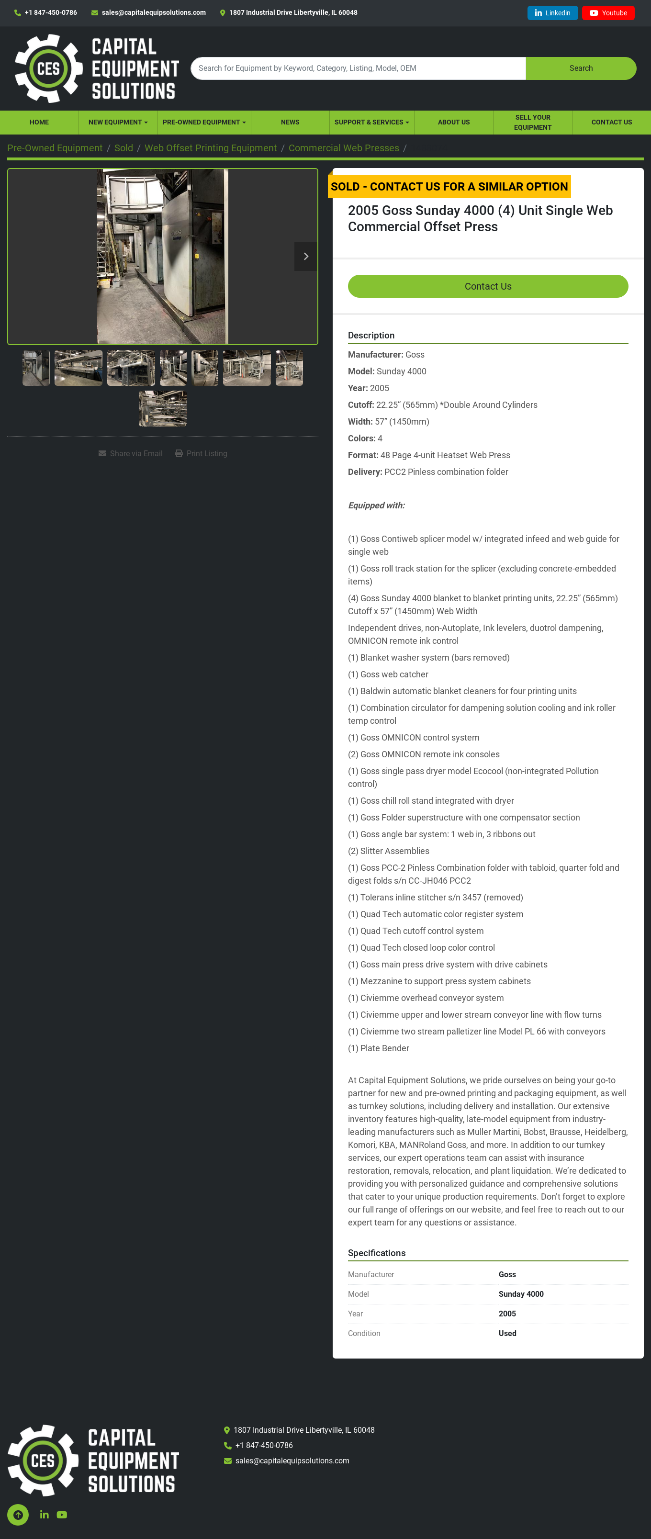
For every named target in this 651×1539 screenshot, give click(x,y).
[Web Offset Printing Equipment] (211, 148)
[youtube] (608, 13)
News (290, 122)
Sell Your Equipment (533, 122)
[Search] (358, 68)
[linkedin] (553, 13)
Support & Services (369, 122)
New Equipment (115, 122)
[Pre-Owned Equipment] (55, 148)
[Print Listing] (201, 454)
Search (581, 68)
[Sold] (123, 148)
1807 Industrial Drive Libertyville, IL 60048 (293, 12)
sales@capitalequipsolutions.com (154, 12)
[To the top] (18, 1515)
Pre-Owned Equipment (201, 122)
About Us (454, 122)
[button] (118, 123)
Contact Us (612, 122)
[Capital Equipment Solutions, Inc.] (93, 1459)
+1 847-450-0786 (51, 12)
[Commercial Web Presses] (344, 148)
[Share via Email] (130, 454)
